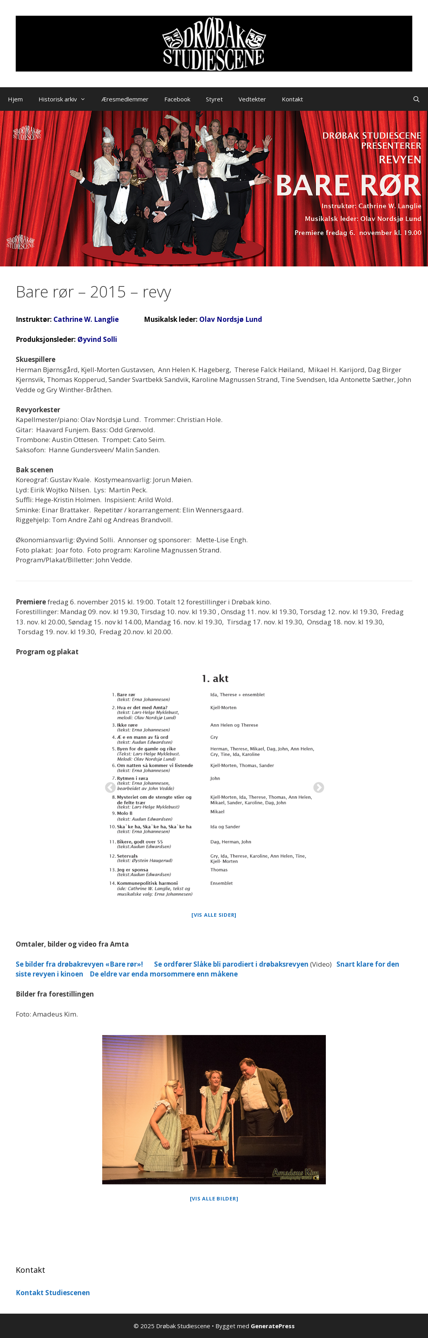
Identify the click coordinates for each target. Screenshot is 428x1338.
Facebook (177, 99)
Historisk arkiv (66, 99)
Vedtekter (252, 99)
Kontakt (292, 99)
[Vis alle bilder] (214, 1198)
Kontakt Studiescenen (53, 1292)
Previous (108, 785)
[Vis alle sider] (214, 914)
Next (316, 785)
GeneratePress (273, 1326)
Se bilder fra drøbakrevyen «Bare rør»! (79, 964)
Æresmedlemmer (125, 99)
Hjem (15, 99)
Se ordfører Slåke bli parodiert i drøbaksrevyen (231, 964)
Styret (214, 99)
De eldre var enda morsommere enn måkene (164, 973)
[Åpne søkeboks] (416, 99)
